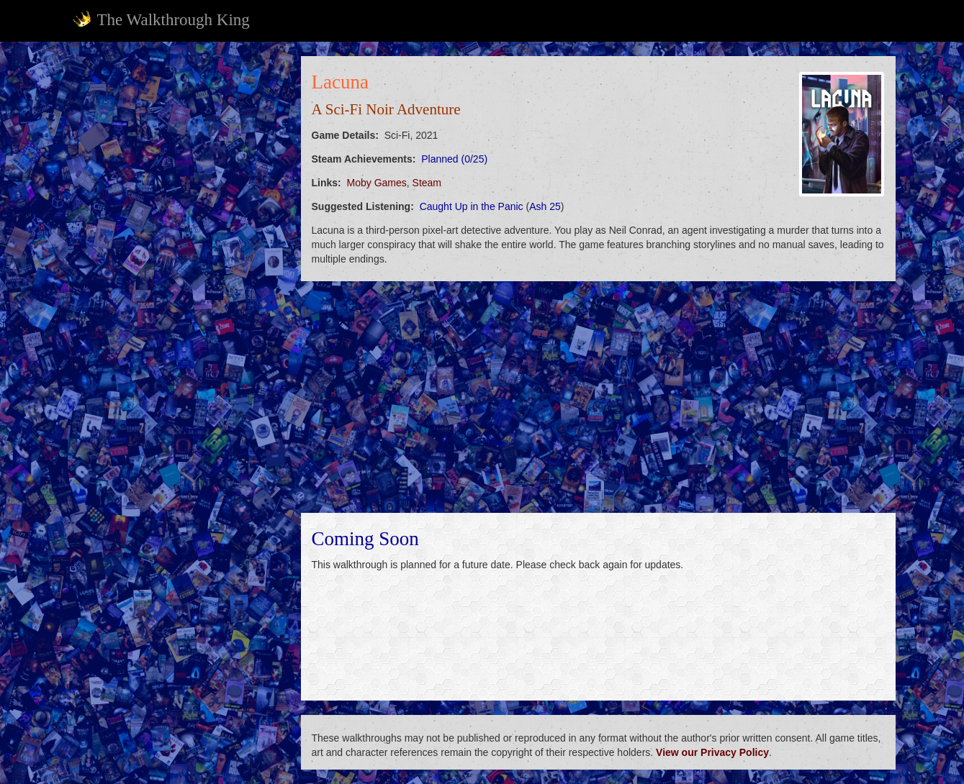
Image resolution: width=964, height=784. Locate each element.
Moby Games (377, 182)
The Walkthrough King (161, 19)
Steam (427, 182)
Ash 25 (545, 206)
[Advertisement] (177, 272)
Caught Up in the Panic (471, 206)
